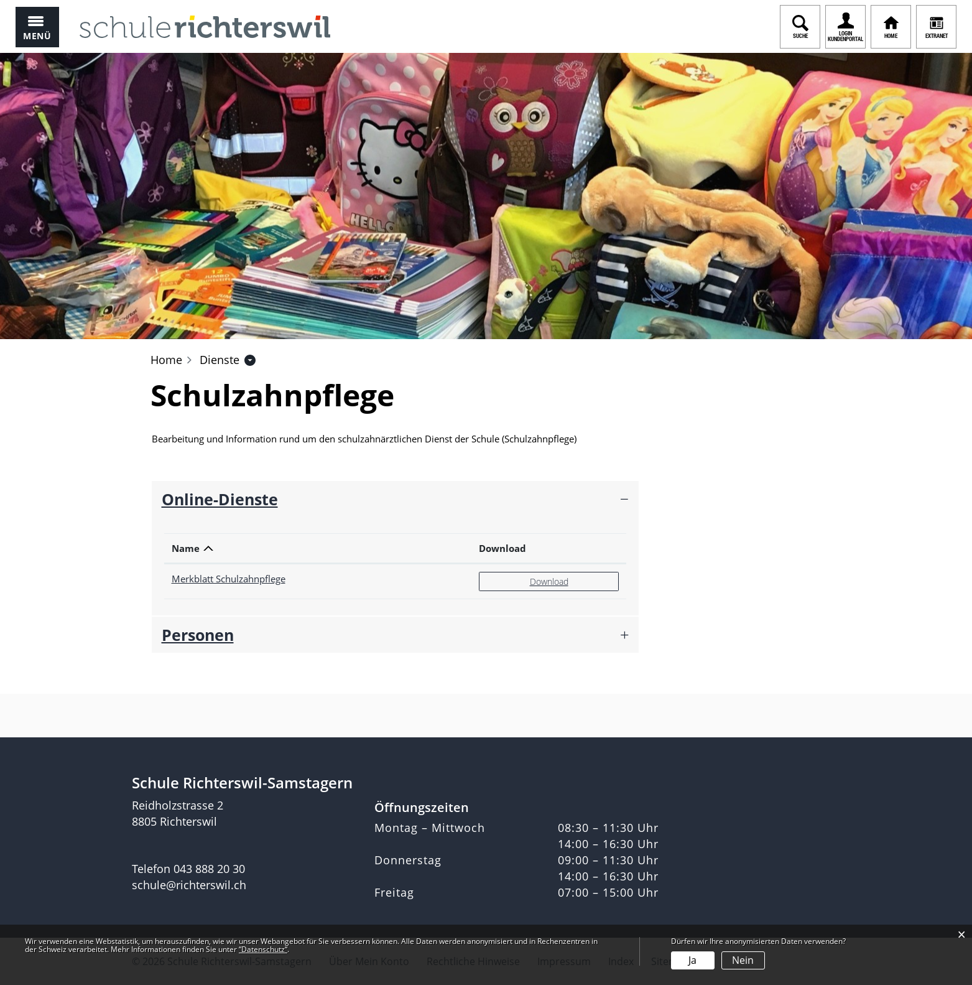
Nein (743, 960)
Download (502, 548)
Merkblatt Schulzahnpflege (228, 578)
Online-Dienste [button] (220, 499)
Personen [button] (198, 634)
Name (186, 548)
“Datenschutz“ (263, 949)
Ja (692, 960)
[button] (219, 359)
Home (166, 359)
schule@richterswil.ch (189, 884)
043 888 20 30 (209, 868)
